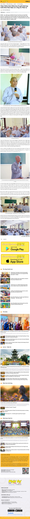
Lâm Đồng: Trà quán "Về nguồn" (10, 407)
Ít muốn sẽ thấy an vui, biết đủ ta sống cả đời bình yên (8, 402)
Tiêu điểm (5, 311)
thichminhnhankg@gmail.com (8, 503)
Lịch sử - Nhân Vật (7, 347)
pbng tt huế (5, 239)
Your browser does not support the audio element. (11, 12)
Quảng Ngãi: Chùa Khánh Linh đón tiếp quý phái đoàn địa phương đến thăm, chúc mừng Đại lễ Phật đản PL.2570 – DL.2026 (19, 273)
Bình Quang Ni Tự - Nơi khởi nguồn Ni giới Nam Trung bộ (15, 413)
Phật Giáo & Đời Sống (7, 383)
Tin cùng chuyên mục (8, 269)
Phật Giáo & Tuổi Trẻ (7, 418)
